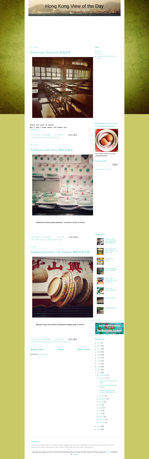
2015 (99, 426)
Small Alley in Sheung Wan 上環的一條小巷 (111, 280)
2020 (99, 361)
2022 (99, 355)
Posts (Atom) (43, 354)
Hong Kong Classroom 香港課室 (50, 52)
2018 (99, 367)
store (44, 239)
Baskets (43, 342)
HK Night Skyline (110, 298)
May (100, 411)
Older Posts (83, 349)
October (102, 396)
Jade (36, 239)
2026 (99, 343)
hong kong (46, 137)
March (101, 416)
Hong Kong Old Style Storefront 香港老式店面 (111, 250)
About (99, 53)
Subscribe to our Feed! (103, 169)
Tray (55, 342)
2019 (99, 364)
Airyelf (108, 452)
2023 (99, 352)
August (101, 402)
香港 (58, 137)
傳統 (55, 239)
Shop (40, 239)
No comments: (59, 135)
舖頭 (61, 239)
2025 (99, 346)
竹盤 (65, 342)
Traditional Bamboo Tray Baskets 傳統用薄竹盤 (60, 252)
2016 (99, 372)
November (103, 378)
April (101, 414)
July (100, 405)
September (103, 399)
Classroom (38, 137)
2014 (99, 429)
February (102, 419)
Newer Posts (37, 349)
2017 (99, 369)
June (101, 408)
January (102, 422)
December (103, 375)
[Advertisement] (74, 29)
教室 (51, 137)
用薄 (62, 342)
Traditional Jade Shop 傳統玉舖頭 (51, 150)
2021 (99, 358)
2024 (99, 349)
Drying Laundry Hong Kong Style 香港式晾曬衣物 (110, 240)
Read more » (34, 130)
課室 (54, 137)
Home (60, 349)
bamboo (37, 342)
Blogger (75, 454)
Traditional (50, 239)
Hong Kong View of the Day (74, 6)
